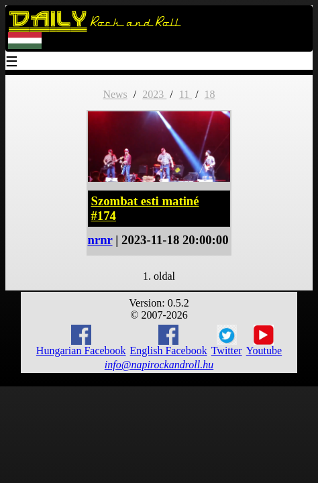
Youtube (264, 341)
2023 (154, 94)
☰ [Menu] (12, 63)
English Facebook (168, 340)
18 (210, 94)
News (115, 94)
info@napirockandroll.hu (159, 364)
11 (185, 94)
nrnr (100, 240)
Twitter (226, 341)
